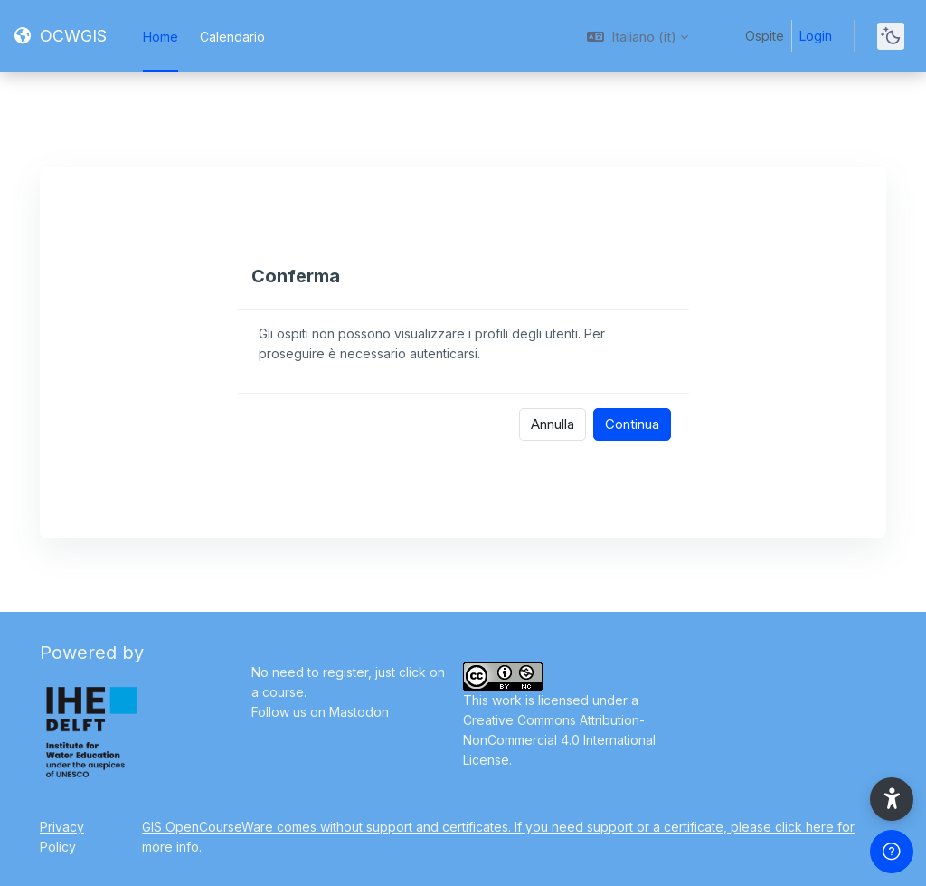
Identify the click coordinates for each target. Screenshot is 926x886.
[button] (637, 36)
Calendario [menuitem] (232, 36)
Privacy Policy (62, 836)
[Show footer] (891, 851)
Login (815, 35)
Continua (632, 424)
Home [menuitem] (160, 36)
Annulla (552, 424)
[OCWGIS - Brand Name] (60, 36)
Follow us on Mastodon (320, 711)
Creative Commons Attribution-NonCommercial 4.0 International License (559, 739)
